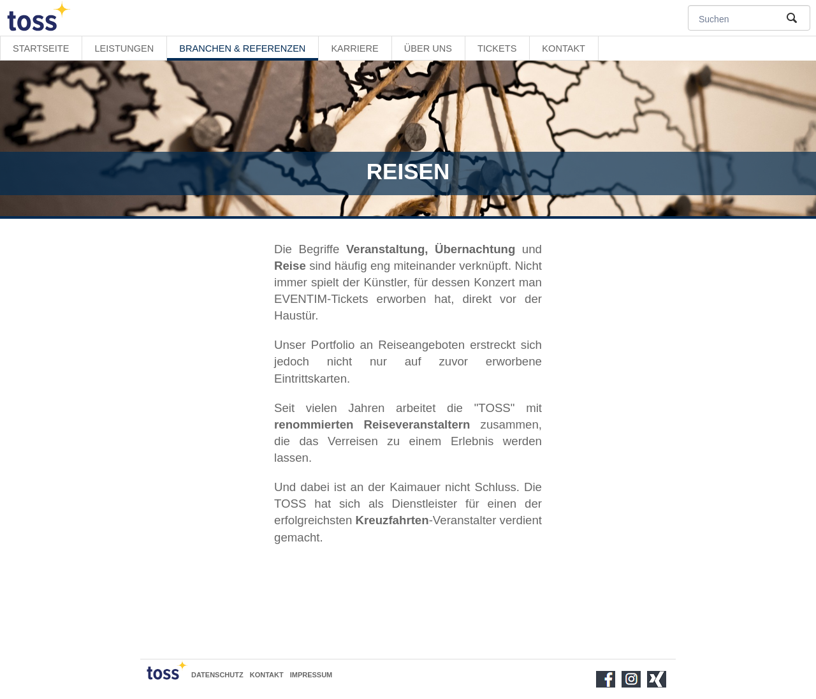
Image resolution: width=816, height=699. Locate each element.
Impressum (311, 675)
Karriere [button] (354, 48)
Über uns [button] (428, 48)
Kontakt (563, 48)
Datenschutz (217, 675)
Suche (791, 18)
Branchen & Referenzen (242, 48)
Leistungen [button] (124, 48)
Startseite (41, 48)
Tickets (496, 48)
